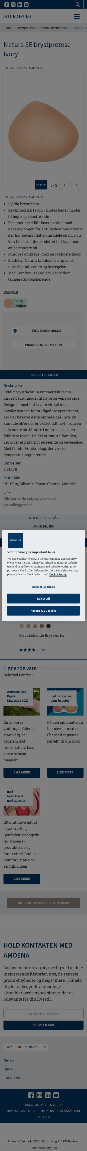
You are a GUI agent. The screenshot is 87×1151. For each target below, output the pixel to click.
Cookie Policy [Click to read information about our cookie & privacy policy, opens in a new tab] (58, 574)
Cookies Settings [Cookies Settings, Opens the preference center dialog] (43, 586)
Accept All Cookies (43, 610)
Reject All (43, 598)
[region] (43, 575)
